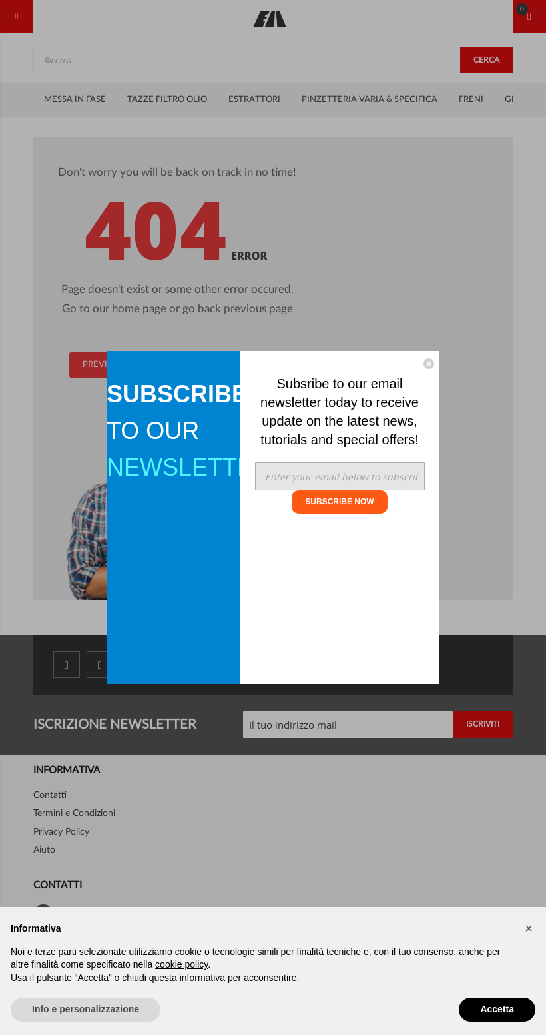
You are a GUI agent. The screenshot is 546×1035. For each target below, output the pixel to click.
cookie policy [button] (181, 964)
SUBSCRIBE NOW (339, 501)
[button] (528, 928)
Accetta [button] (497, 1009)
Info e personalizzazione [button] (85, 1009)
